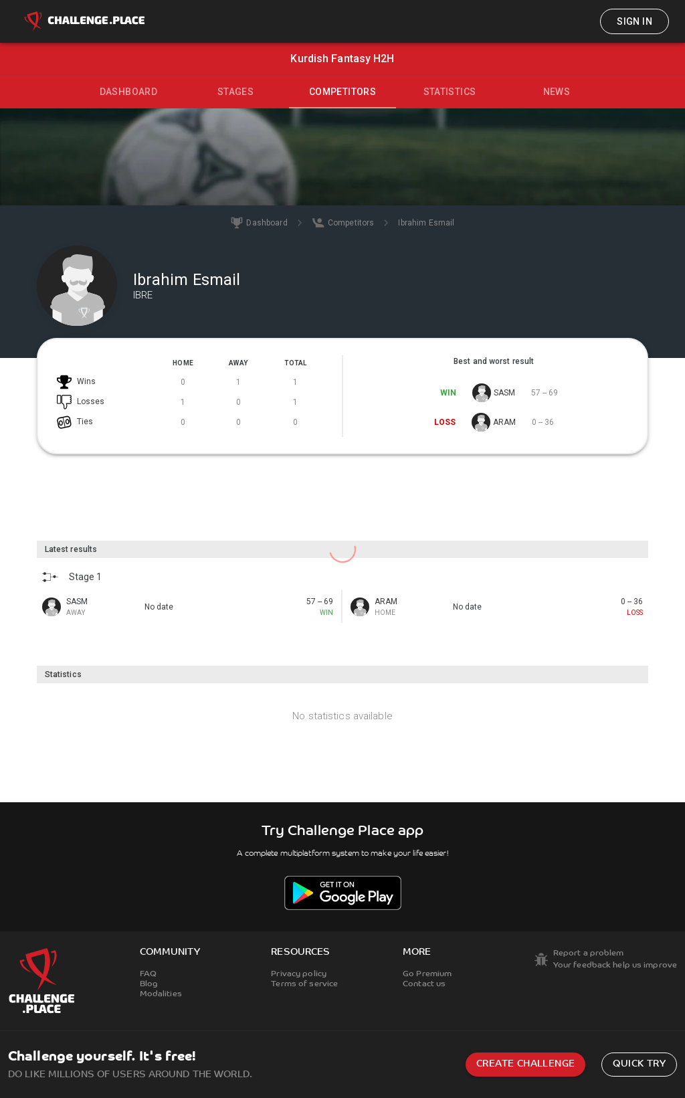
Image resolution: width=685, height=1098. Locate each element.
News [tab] (557, 91)
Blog (149, 984)
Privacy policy (298, 974)
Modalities (161, 994)
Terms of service (304, 984)
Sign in (634, 21)
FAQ (148, 974)
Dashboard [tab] (129, 91)
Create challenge (525, 1064)
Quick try (639, 1064)
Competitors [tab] (342, 91)
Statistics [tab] (449, 91)
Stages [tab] (235, 91)
